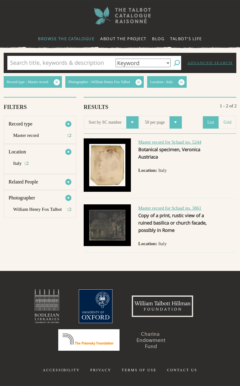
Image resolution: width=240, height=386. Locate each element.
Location (17, 151)
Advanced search (210, 62)
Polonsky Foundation (89, 340)
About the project (123, 38)
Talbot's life (186, 38)
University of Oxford (95, 306)
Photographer (22, 197)
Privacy (100, 370)
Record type (20, 123)
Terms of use (139, 370)
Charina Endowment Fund (151, 340)
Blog (158, 38)
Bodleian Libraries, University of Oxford (47, 306)
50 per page (163, 122)
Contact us (182, 370)
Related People (23, 181)
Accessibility (61, 370)
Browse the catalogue (66, 38)
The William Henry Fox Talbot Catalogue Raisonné (120, 15)
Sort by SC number (114, 122)
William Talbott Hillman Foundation (162, 306)
